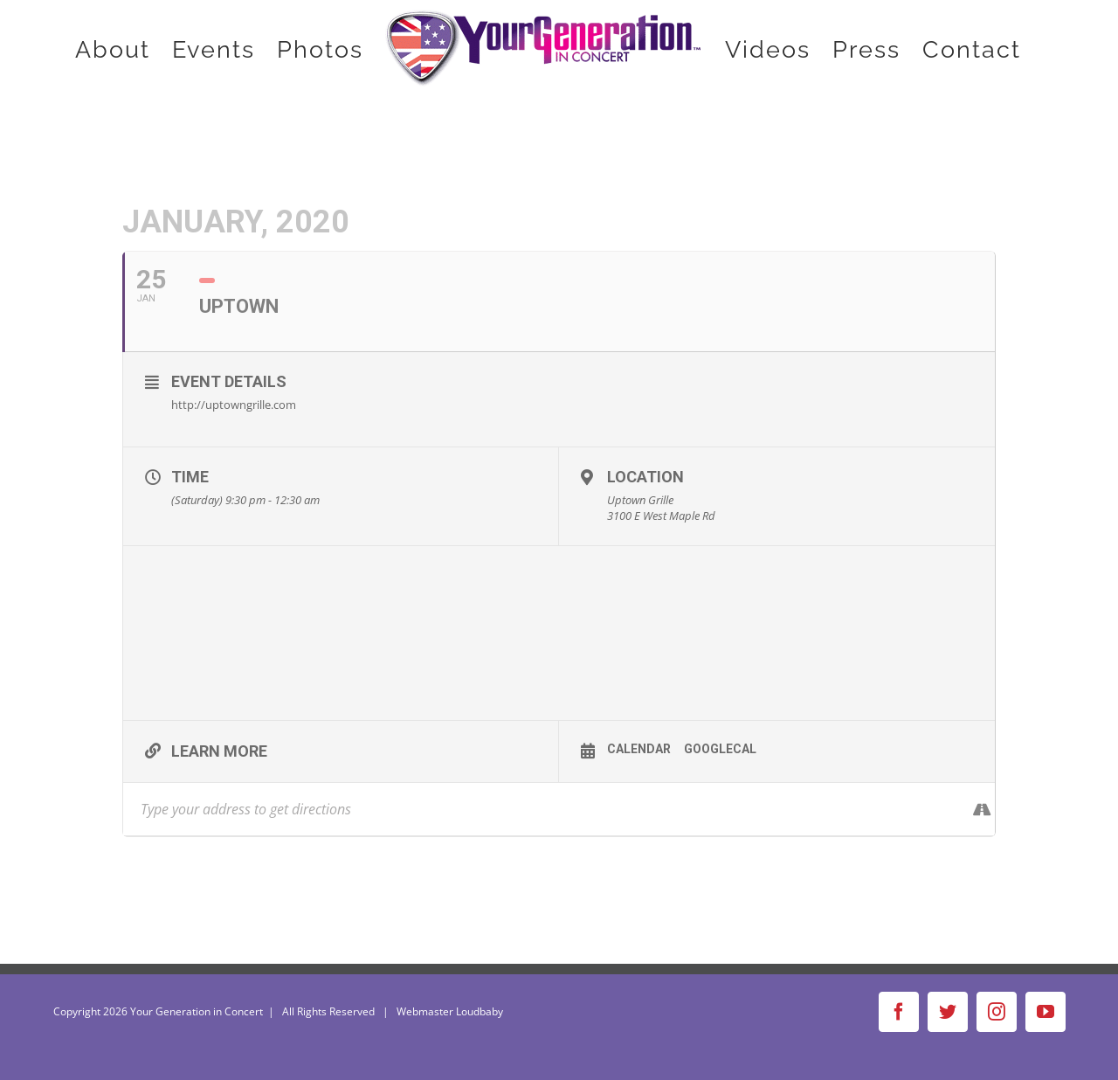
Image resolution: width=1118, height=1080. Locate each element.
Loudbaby (479, 1011)
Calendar (639, 749)
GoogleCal (720, 749)
